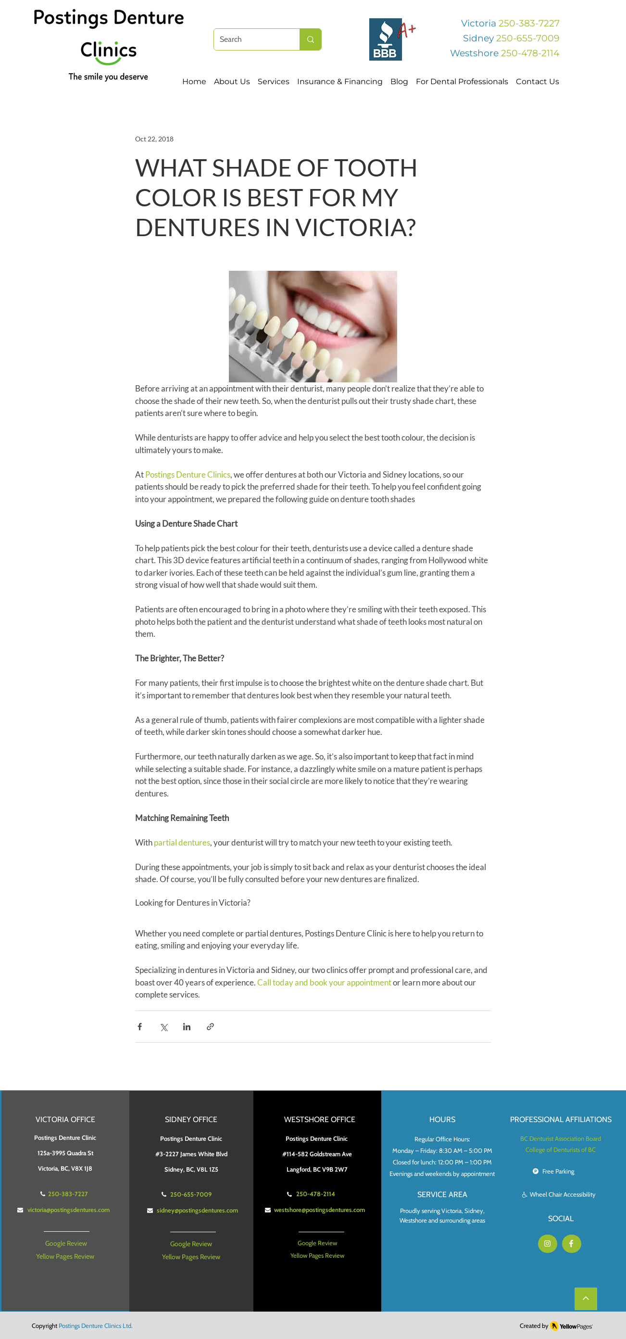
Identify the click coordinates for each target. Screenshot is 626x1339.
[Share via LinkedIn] (186, 1026)
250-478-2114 (530, 53)
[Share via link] (210, 1026)
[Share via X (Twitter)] (163, 1026)
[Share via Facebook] (139, 1026)
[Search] (249, 39)
